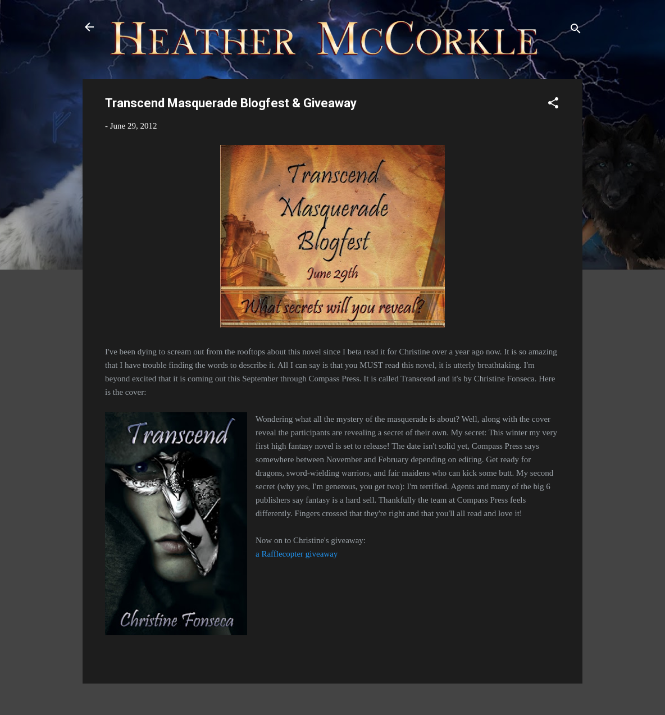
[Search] (575, 30)
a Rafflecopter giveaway (297, 553)
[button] (553, 104)
